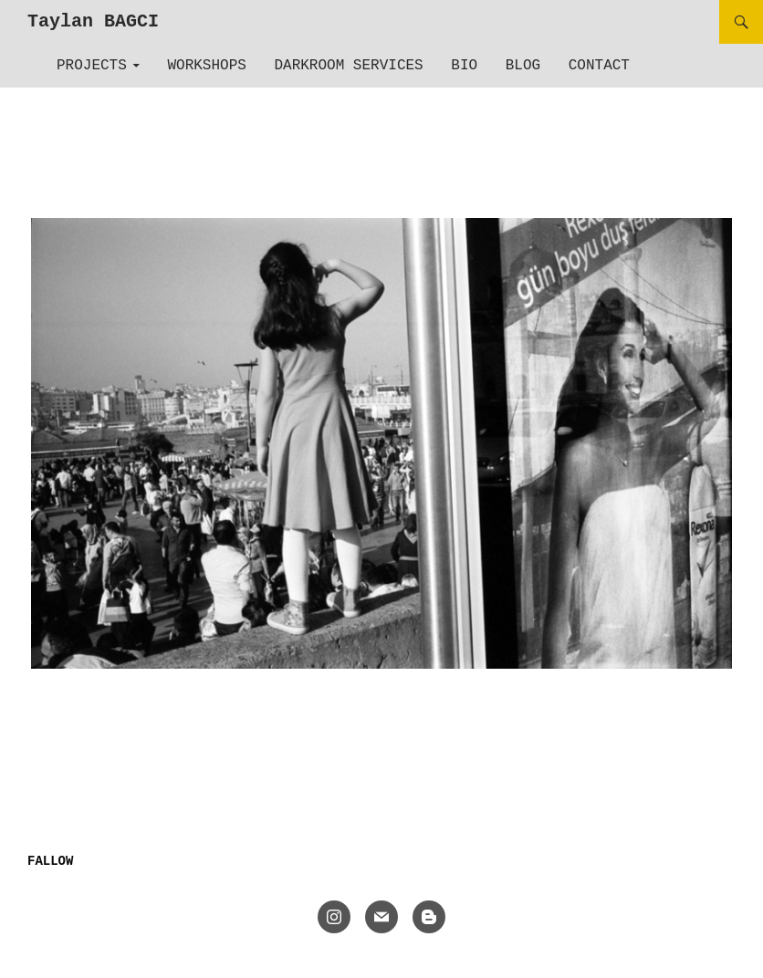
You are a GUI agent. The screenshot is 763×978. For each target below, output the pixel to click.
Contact (599, 65)
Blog (523, 65)
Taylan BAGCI (93, 21)
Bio (464, 65)
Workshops (206, 65)
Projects (92, 65)
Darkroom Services (348, 65)
